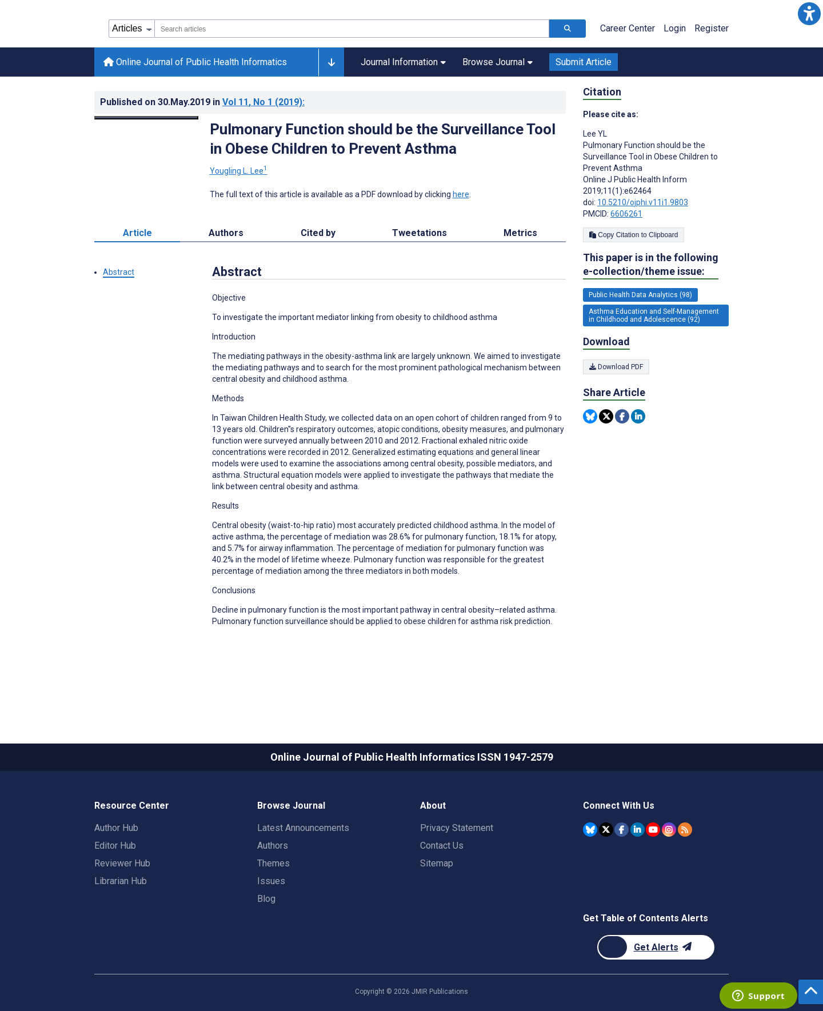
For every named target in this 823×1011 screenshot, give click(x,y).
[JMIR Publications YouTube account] (653, 829)
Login (675, 28)
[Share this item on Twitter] (606, 416)
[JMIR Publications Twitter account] (606, 829)
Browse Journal (497, 62)
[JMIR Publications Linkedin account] (637, 829)
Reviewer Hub (122, 863)
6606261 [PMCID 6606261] (626, 213)
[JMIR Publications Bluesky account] (590, 829)
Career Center (627, 28)
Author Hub (116, 827)
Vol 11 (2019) (263, 102)
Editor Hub (115, 845)
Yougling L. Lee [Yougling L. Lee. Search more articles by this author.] (238, 170)
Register (711, 28)
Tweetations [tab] (419, 232)
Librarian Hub (120, 881)
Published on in (202, 102)
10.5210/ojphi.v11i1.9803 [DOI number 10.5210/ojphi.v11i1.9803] (642, 202)
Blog (266, 898)
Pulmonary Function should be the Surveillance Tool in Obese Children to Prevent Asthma (383, 139)
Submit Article (584, 62)
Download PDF (616, 367)
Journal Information (403, 62)
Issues (271, 881)
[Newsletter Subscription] (655, 947)
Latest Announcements (303, 827)
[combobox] (351, 28)
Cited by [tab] (318, 232)
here (461, 194)
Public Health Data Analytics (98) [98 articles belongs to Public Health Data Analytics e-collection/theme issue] (640, 295)
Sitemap (436, 863)
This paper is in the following (650, 264)
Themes (273, 863)
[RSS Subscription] (685, 829)
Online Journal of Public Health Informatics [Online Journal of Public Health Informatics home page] (195, 62)
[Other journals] (331, 62)
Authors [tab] (226, 232)
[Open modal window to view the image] (146, 117)
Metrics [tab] (520, 232)
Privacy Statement (456, 827)
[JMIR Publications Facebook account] (621, 829)
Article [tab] (137, 232)
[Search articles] (567, 28)
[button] (809, 13)
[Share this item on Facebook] (622, 416)
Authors (272, 845)
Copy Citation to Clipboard (633, 235)
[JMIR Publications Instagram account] (669, 829)
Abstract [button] (118, 272)
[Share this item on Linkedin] (638, 416)
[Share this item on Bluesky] (590, 416)
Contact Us (442, 845)
